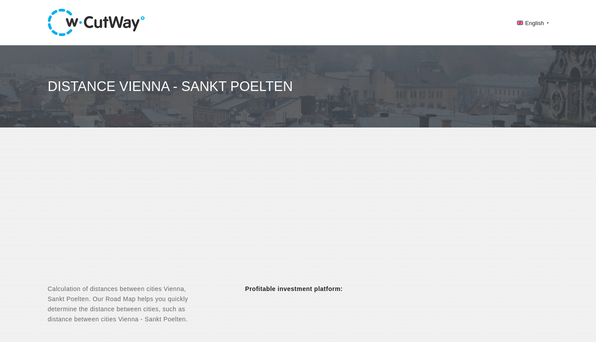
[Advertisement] (298, 213)
